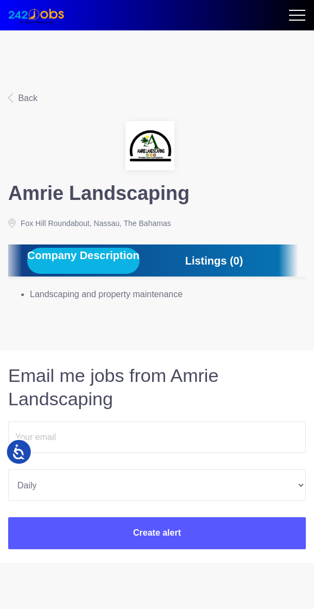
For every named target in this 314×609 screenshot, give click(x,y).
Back (26, 98)
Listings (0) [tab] (214, 261)
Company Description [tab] (83, 255)
